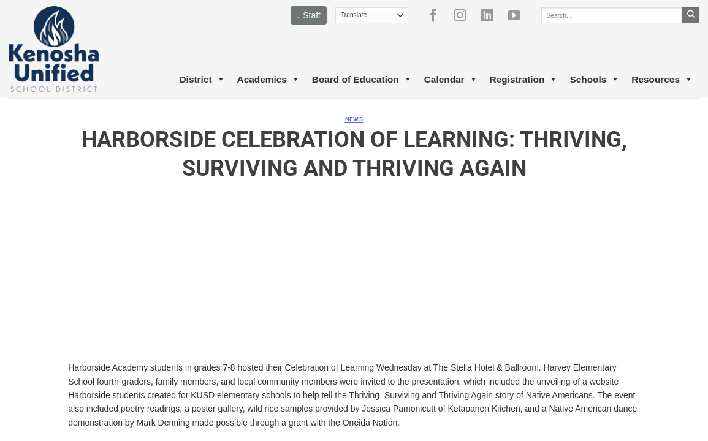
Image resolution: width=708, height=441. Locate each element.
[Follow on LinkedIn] (492, 15)
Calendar (451, 79)
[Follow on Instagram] (465, 15)
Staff (309, 15)
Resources (662, 79)
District (201, 79)
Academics (268, 79)
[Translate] (371, 15)
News (354, 119)
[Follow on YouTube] (519, 15)
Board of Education (362, 79)
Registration (524, 79)
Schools (594, 79)
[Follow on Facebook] (438, 15)
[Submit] (690, 15)
